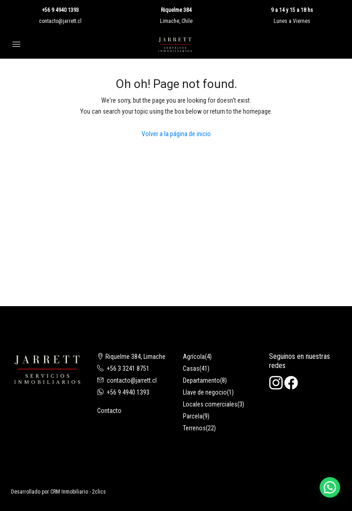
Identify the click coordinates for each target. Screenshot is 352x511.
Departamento (201, 380)
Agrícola (194, 356)
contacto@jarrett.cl (60, 21)
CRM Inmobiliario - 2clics (78, 492)
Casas (191, 368)
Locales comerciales (210, 404)
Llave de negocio (205, 392)
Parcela (193, 416)
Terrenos (194, 428)
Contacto (109, 410)
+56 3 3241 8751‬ (128, 368)
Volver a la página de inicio (176, 133)
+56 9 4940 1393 (60, 10)
